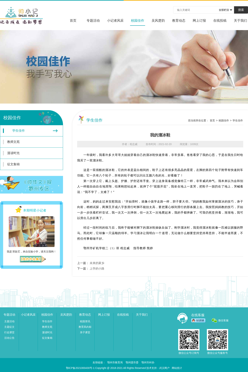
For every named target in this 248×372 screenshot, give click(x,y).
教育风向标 (85, 326)
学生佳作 (30, 131)
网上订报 (199, 20)
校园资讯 (85, 321)
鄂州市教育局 (115, 362)
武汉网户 (164, 367)
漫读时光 (29, 153)
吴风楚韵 (158, 20)
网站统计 (177, 367)
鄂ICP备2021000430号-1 (80, 367)
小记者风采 (115, 20)
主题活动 (9, 321)
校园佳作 (137, 22)
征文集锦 (29, 164)
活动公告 (9, 337)
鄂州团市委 (132, 362)
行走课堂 (9, 332)
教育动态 (178, 20)
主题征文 (9, 326)
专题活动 (93, 20)
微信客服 (223, 320)
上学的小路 (97, 268)
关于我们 (240, 20)
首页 (73, 20)
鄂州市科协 (147, 362)
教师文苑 (29, 142)
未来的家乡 (97, 263)
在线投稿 (220, 20)
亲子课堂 (85, 332)
